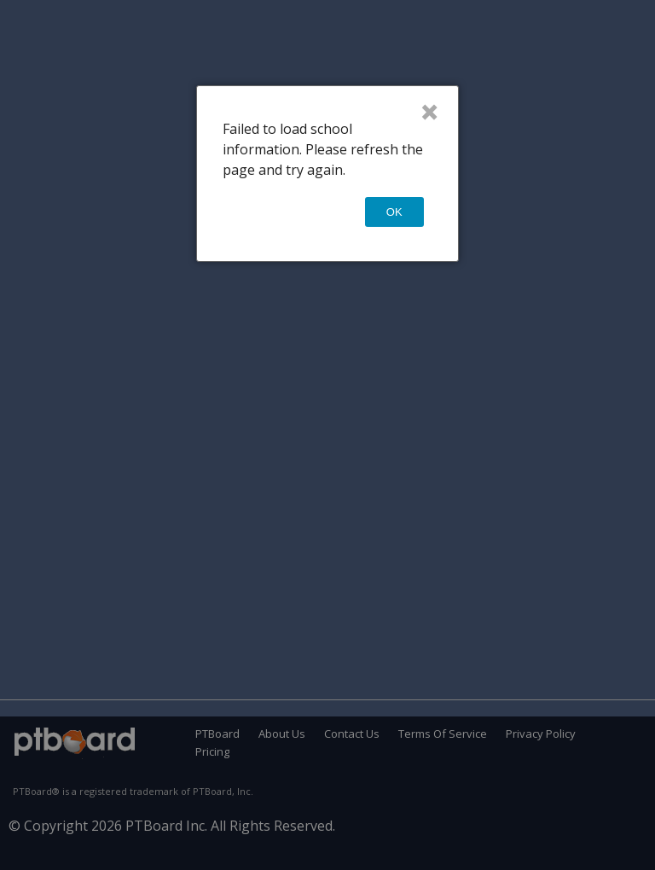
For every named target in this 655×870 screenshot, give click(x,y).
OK (394, 212)
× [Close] (429, 112)
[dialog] (327, 173)
